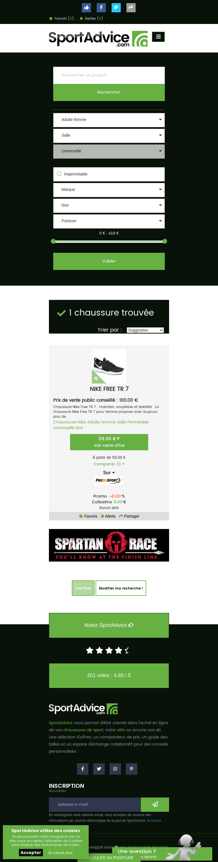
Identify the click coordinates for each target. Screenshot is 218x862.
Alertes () (91, 18)
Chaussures (65, 422)
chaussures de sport (83, 730)
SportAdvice (61, 723)
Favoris (88, 516)
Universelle (63, 428)
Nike (82, 422)
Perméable (138, 422)
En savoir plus (61, 852)
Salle (121, 422)
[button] (109, 120)
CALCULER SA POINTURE (109, 857)
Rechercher (109, 92)
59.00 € (109, 441)
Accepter (31, 852)
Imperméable (76, 174)
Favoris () (61, 18)
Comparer (109, 464)
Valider (109, 261)
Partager (129, 516)
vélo (121, 730)
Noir (79, 428)
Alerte (108, 516)
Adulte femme (101, 422)
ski (158, 730)
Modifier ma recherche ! (121, 588)
